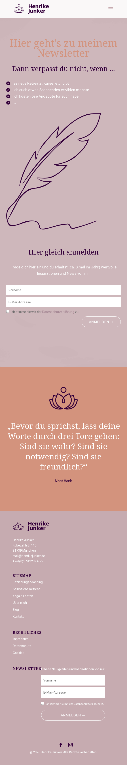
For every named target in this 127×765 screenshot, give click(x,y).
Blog (16, 609)
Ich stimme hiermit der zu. (45, 312)
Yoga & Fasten (23, 596)
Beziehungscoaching (28, 582)
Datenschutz (22, 646)
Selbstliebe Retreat (26, 589)
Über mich (20, 602)
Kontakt (18, 616)
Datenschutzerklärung (58, 312)
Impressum (20, 639)
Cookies (18, 653)
